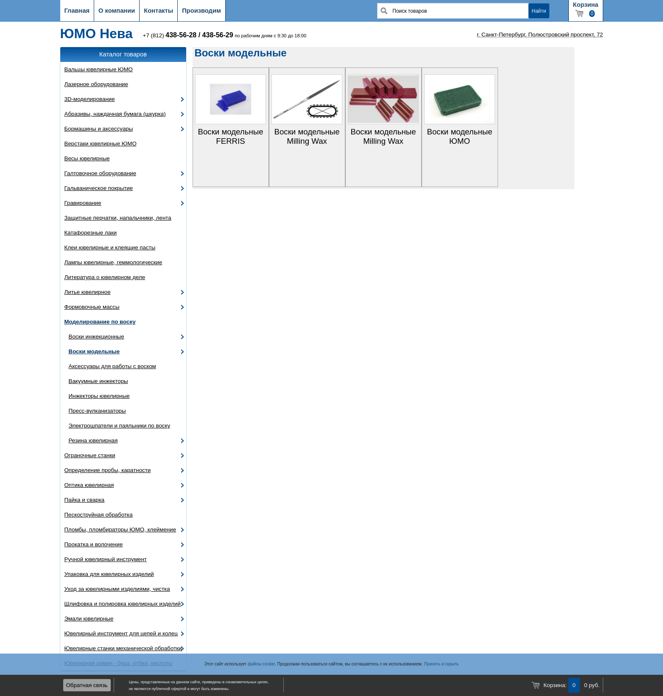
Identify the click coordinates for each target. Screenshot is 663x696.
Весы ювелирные (87, 158)
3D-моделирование (89, 99)
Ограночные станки (89, 455)
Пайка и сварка (84, 500)
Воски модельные (94, 351)
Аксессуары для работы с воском (112, 366)
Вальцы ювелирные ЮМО (98, 69)
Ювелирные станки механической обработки (123, 648)
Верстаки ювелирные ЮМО (100, 143)
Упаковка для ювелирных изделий (109, 574)
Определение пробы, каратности (107, 470)
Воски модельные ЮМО (459, 136)
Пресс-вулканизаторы (97, 411)
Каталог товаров (123, 54)
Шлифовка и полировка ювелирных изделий (122, 604)
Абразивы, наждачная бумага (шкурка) (115, 114)
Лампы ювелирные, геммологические (113, 262)
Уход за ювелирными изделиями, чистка (117, 589)
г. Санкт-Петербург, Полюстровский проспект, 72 (540, 34)
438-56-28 (180, 35)
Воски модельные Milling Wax (306, 136)
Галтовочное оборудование (100, 173)
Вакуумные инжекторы (98, 381)
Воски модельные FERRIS (230, 136)
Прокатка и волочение (93, 544)
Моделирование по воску (100, 322)
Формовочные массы (92, 307)
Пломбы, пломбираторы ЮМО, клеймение (120, 529)
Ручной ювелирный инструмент (105, 559)
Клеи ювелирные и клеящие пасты (110, 247)
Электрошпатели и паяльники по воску (120, 425)
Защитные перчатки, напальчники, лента (117, 218)
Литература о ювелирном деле (104, 277)
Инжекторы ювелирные (99, 396)
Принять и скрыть (441, 664)
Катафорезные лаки (90, 232)
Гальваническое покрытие (98, 188)
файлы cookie (261, 664)
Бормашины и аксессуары (98, 129)
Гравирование (82, 203)
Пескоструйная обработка (98, 515)
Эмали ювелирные (89, 618)
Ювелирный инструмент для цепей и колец (121, 633)
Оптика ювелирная (89, 485)
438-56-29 (217, 35)
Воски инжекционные (96, 336)
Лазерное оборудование (96, 84)
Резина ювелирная (93, 440)
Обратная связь (87, 685)
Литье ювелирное (87, 292)
